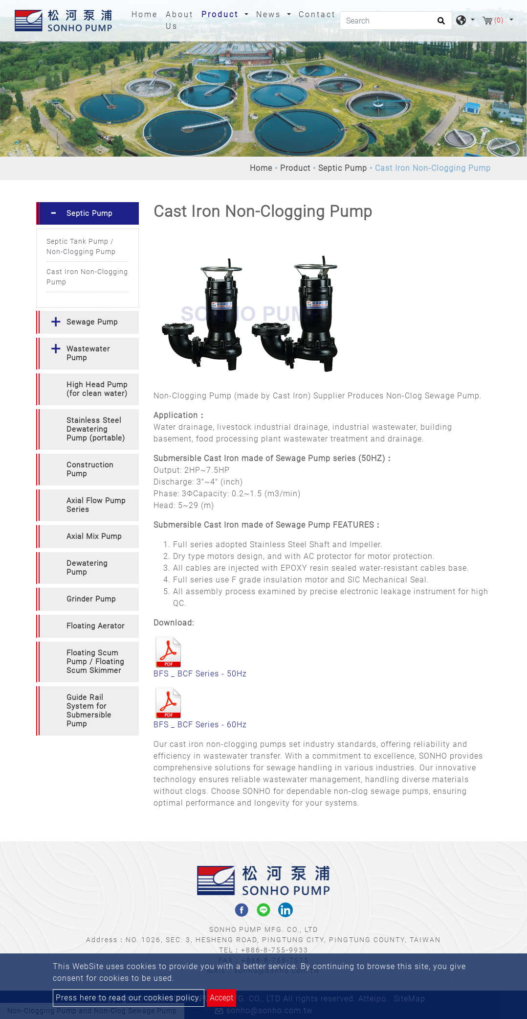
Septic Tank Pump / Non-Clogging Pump (81, 246)
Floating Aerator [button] (95, 626)
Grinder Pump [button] (91, 599)
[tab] (87, 213)
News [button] (270, 14)
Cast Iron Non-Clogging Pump (87, 277)
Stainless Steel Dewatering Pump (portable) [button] (95, 429)
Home (147, 13)
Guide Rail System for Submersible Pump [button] (88, 710)
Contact (317, 14)
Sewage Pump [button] (92, 322)
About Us (180, 20)
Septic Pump (342, 168)
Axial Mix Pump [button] (94, 536)
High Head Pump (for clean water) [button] (97, 389)
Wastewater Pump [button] (88, 353)
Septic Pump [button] (89, 213)
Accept (221, 997)
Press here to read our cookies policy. (128, 997)
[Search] (396, 20)
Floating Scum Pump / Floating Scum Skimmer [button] (95, 661)
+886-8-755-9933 (274, 950)
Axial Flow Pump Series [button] (96, 505)
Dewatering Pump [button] (87, 568)
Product (295, 168)
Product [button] (221, 14)
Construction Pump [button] (89, 469)
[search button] (440, 24)
